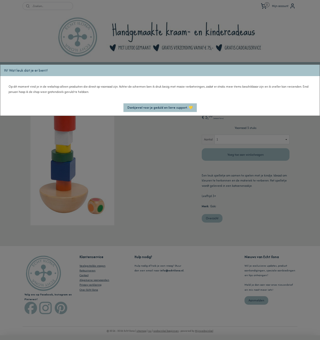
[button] (160, 107)
